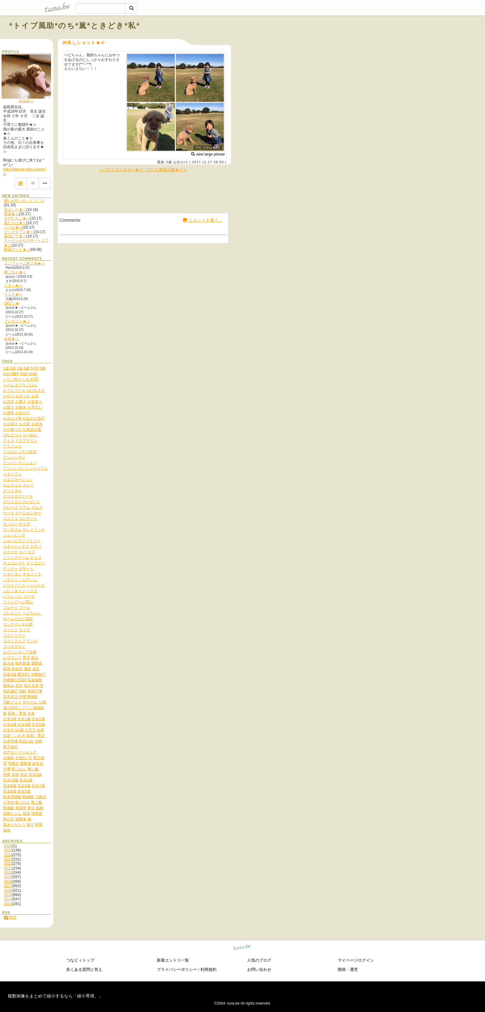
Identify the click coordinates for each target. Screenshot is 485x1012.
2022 (8, 863)
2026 (8, 846)
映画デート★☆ (17, 249)
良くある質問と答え (84, 969)
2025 (8, 850)
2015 (8, 895)
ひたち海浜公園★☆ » (166, 169)
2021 (8, 868)
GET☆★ (11, 303)
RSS (10, 917)
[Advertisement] (405, 39)
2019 (8, 877)
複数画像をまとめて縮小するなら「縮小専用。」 (55, 995)
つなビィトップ (80, 960)
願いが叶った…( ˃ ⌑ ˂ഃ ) (24, 201)
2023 (8, 859)
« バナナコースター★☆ (122, 169)
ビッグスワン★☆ (19, 232)
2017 (8, 886)
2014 (8, 899)
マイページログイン (356, 960)
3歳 (169, 162)
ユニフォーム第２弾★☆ (24, 263)
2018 (8, 881)
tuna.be (242, 947)
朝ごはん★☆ (15, 272)
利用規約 (208, 969)
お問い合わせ (259, 969)
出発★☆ (11, 339)
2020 (8, 872)
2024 (8, 855)
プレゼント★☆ (17, 321)
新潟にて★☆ (15, 236)
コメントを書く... (202, 220)
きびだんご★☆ (17, 218)
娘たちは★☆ (15, 223)
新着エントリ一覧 (173, 960)
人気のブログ (259, 960)
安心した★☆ (15, 209)
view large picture (208, 154)
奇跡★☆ (11, 214)
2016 (8, 890)
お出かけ (180, 162)
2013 (8, 904)
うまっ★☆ (13, 285)
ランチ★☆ (13, 294)
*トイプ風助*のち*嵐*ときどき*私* (74, 25)
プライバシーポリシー (177, 969)
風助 (161, 162)
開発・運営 (348, 969)
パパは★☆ (13, 227)
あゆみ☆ (26, 101)
